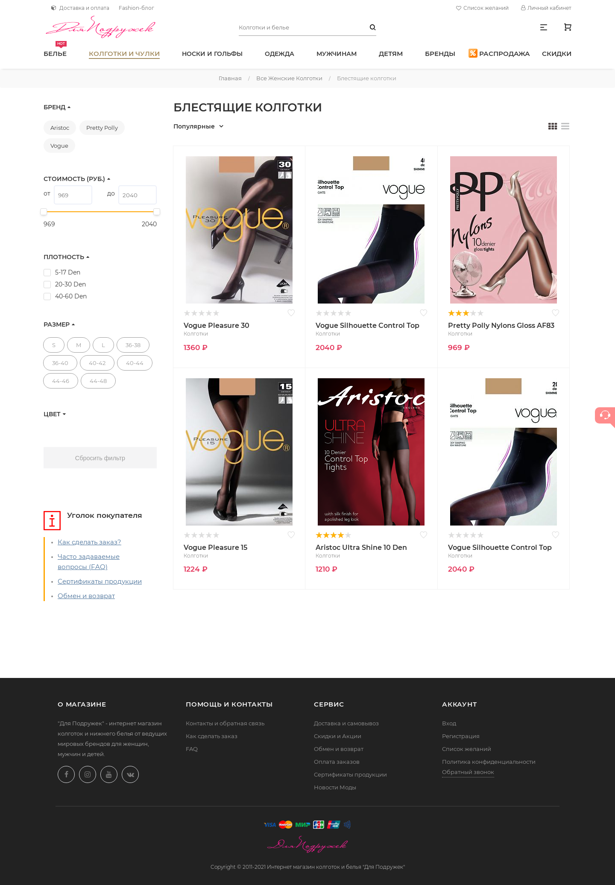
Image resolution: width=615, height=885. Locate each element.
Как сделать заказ (211, 736)
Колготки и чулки (124, 54)
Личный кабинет (546, 8)
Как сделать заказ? (89, 542)
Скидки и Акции (337, 736)
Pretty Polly (102, 127)
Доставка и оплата (80, 8)
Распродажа (499, 53)
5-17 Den (67, 272)
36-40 (60, 362)
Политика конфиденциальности (489, 761)
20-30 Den (70, 284)
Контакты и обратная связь (225, 723)
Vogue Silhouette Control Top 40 (367, 326)
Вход (449, 723)
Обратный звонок (468, 771)
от (47, 193)
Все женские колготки (289, 78)
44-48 (98, 380)
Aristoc (59, 127)
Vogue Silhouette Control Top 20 (500, 548)
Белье (55, 49)
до (111, 193)
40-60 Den (71, 296)
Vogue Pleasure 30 (216, 325)
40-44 (135, 362)
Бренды (440, 54)
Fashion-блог (136, 8)
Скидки (556, 54)
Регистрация (461, 736)
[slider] (43, 211)
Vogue (59, 145)
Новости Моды (335, 787)
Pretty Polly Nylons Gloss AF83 (501, 325)
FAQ (192, 748)
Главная (230, 78)
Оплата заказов (337, 761)
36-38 (133, 345)
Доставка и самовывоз (346, 723)
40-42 (97, 362)
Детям (391, 54)
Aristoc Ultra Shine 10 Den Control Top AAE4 (361, 548)
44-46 (60, 380)
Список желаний (483, 8)
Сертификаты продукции (100, 581)
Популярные (194, 126)
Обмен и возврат (86, 596)
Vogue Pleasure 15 (215, 547)
